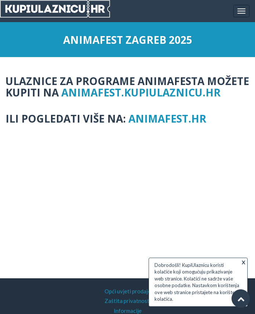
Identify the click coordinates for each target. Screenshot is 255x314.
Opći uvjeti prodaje (128, 291)
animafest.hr (167, 119)
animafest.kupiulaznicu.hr (141, 92)
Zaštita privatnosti (128, 300)
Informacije (128, 310)
